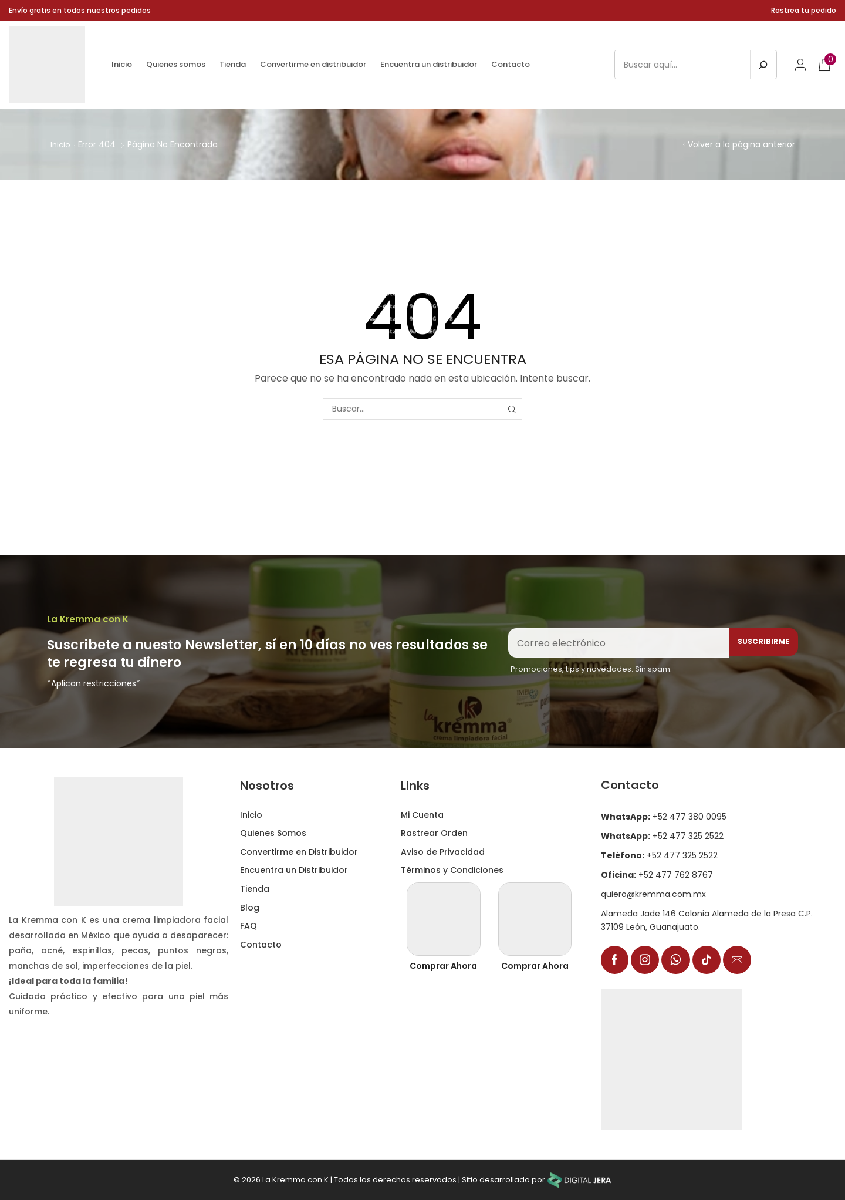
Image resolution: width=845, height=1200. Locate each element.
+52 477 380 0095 (663, 816)
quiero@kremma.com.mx (653, 893)
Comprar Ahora (443, 965)
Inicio (61, 144)
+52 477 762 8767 (657, 874)
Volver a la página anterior (741, 144)
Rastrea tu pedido (803, 10)
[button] (800, 64)
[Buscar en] (763, 64)
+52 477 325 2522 (662, 835)
